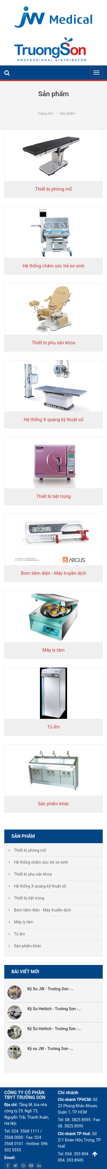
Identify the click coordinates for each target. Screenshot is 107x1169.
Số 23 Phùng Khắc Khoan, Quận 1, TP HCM (78, 1105)
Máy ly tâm (54, 650)
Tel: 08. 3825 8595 (74, 1119)
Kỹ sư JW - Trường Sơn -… (50, 1048)
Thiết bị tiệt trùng (53, 496)
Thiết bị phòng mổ (53, 189)
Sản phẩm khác (53, 803)
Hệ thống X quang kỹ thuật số (53, 419)
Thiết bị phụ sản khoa (53, 342)
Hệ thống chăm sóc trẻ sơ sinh (53, 266)
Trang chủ (45, 114)
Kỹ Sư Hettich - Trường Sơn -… (54, 1009)
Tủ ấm (53, 727)
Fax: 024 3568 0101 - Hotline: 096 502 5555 (26, 1143)
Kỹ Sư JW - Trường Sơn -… (50, 989)
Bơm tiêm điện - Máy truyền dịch (53, 573)
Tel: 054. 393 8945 (74, 1154)
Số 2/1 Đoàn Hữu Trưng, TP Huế (79, 1140)
